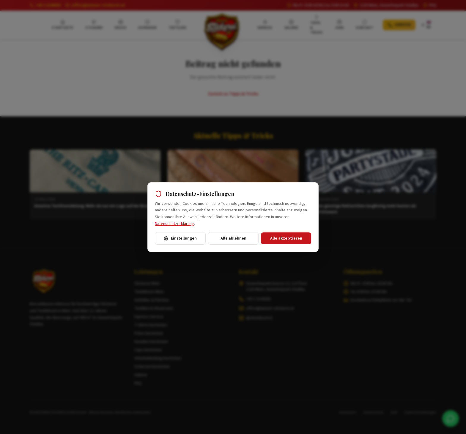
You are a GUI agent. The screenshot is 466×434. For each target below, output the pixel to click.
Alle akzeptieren (286, 238)
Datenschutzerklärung (174, 224)
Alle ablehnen (233, 238)
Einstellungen (180, 238)
